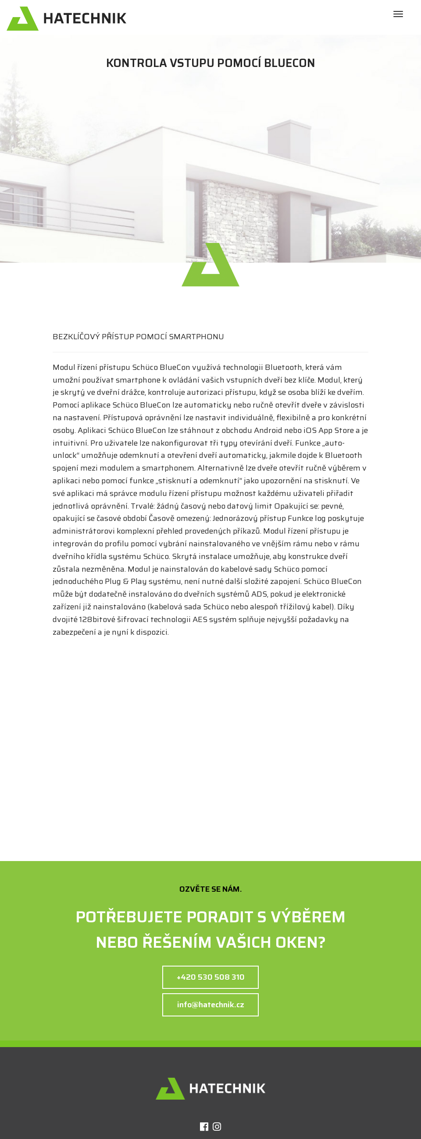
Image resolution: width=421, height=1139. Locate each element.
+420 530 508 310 (211, 977)
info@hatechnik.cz (210, 1004)
